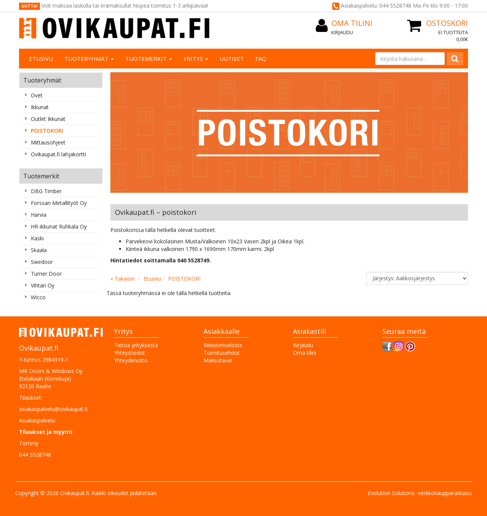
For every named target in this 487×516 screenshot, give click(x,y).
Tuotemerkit (148, 58)
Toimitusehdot (222, 352)
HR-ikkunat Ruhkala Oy (59, 226)
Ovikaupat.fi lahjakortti (58, 154)
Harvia (38, 214)
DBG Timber (46, 191)
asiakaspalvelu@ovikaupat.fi (53, 409)
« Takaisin (122, 278)
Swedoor (42, 261)
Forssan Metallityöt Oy (59, 202)
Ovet (37, 95)
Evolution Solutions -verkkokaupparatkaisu (420, 493)
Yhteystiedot (129, 352)
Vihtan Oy (42, 285)
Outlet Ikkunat (48, 118)
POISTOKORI (47, 130)
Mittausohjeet (48, 142)
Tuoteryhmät (89, 58)
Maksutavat (218, 360)
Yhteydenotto (131, 360)
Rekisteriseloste (223, 345)
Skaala (39, 250)
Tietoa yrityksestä (136, 345)
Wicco (38, 297)
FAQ (260, 58)
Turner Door (46, 273)
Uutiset (232, 58)
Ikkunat (40, 107)
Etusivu (41, 58)
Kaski (37, 238)
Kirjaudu (342, 32)
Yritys (195, 58)
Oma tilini (304, 352)
